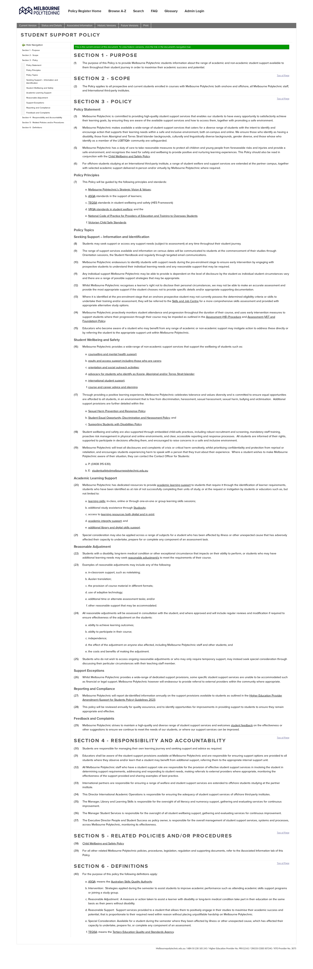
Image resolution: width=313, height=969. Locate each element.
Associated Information (79, 25)
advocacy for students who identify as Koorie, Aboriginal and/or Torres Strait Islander (141, 374)
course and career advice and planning (113, 387)
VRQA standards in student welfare (110, 209)
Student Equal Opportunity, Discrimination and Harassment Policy (129, 417)
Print (146, 25)
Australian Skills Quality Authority (131, 881)
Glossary (171, 11)
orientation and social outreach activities (113, 367)
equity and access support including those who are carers (124, 361)
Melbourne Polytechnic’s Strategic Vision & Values (119, 189)
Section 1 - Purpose (31, 50)
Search (138, 11)
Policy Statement (33, 65)
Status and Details (52, 25)
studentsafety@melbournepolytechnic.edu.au (120, 470)
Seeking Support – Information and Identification (42, 81)
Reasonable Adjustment (37, 97)
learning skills (96, 501)
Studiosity (140, 507)
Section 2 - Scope (30, 55)
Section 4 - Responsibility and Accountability (42, 117)
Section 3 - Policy (30, 60)
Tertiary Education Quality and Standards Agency (143, 932)
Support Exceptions (35, 102)
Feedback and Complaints (38, 112)
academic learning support (174, 485)
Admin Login (194, 11)
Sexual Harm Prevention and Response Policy (117, 411)
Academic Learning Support (38, 92)
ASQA (91, 196)
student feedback (242, 725)
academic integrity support (105, 521)
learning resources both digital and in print (127, 514)
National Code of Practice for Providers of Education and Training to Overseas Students (143, 216)
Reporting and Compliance (38, 107)
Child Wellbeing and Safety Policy (129, 156)
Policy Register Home (84, 11)
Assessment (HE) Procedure (223, 317)
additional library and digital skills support (114, 527)
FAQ (154, 11)
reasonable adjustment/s (143, 557)
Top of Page (283, 75)
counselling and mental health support (112, 354)
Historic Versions (106, 25)
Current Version (28, 25)
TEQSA (92, 202)
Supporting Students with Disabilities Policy (115, 424)
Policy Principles (33, 70)
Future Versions (129, 25)
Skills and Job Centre (185, 301)
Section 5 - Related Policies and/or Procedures (43, 122)
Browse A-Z (117, 11)
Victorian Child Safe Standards (107, 222)
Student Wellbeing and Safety (39, 87)
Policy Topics (32, 74)
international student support (106, 380)
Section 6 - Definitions (32, 127)
